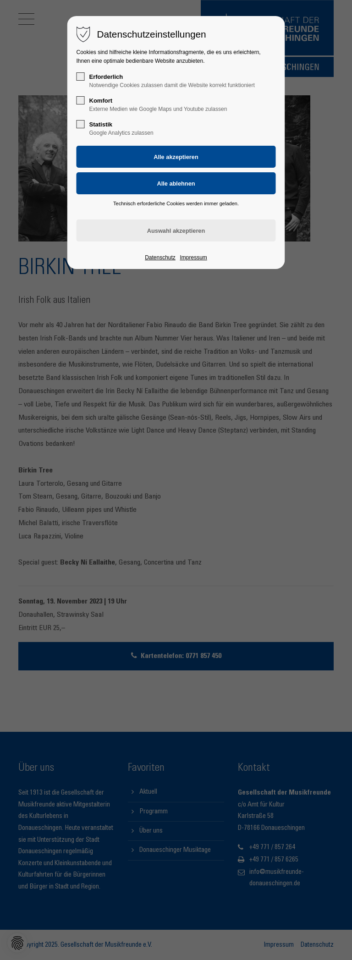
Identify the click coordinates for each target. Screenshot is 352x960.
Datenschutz (160, 257)
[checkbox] (81, 76)
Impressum (193, 257)
